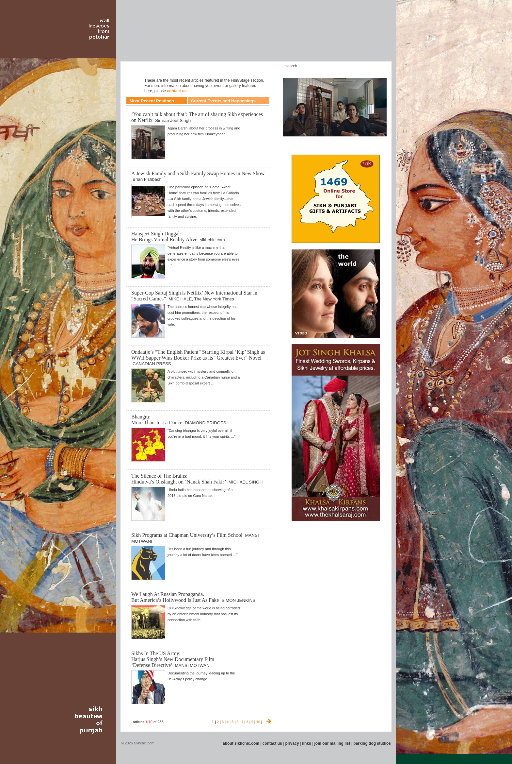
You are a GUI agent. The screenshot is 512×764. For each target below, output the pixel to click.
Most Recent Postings (152, 100)
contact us (176, 91)
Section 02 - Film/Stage (140, 35)
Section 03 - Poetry (159, 35)
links (306, 743)
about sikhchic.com (241, 743)
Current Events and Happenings (223, 100)
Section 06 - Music (214, 35)
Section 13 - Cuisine (321, 35)
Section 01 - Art (124, 35)
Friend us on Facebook (360, 66)
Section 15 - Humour (365, 35)
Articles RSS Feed (380, 66)
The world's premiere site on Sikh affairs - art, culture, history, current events (167, 16)
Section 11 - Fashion (287, 35)
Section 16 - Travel (380, 35)
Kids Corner (249, 66)
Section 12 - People (304, 35)
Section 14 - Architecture (342, 35)
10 (258, 722)
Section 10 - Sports (271, 35)
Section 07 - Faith (227, 35)
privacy (292, 743)
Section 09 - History (256, 35)
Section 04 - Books (175, 35)
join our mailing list (332, 743)
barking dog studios (372, 743)
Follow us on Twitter (370, 66)
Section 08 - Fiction (240, 35)
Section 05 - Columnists (195, 35)
